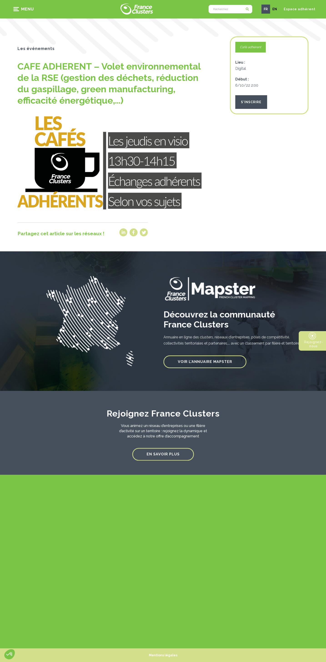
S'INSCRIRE (251, 102)
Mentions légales (163, 655)
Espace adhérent (299, 9)
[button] (25, 9)
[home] (136, 9)
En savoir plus (163, 450)
